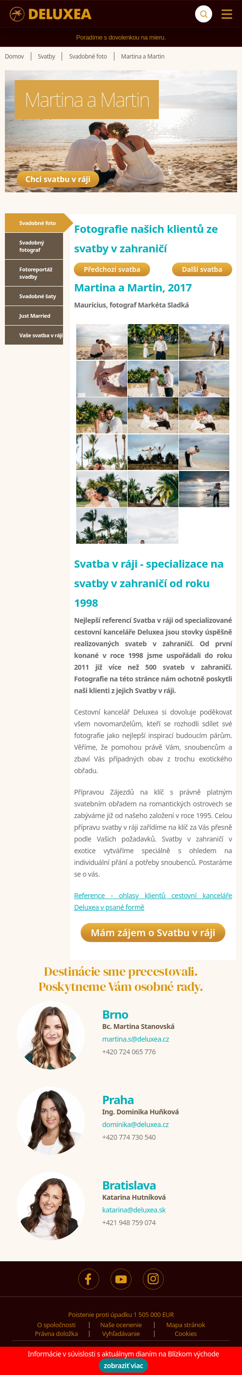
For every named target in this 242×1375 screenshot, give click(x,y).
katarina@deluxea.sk (134, 1209)
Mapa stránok (185, 1324)
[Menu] (224, 14)
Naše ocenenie (121, 1324)
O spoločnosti (56, 1324)
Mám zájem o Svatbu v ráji (152, 932)
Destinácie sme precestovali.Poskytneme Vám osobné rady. (121, 979)
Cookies (186, 1333)
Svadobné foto (38, 222)
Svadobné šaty (38, 296)
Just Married (35, 315)
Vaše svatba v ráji (41, 335)
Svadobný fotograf (32, 246)
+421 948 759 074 (128, 1222)
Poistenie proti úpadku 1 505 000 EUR (121, 1314)
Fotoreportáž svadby (36, 273)
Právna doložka (56, 1333)
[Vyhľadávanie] (203, 13)
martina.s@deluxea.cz (135, 1039)
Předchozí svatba (112, 269)
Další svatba (202, 269)
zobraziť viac (123, 1365)
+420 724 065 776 (128, 1051)
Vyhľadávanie (121, 1333)
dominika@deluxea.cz (135, 1124)
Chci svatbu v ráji (64, 178)
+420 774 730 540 (128, 1137)
